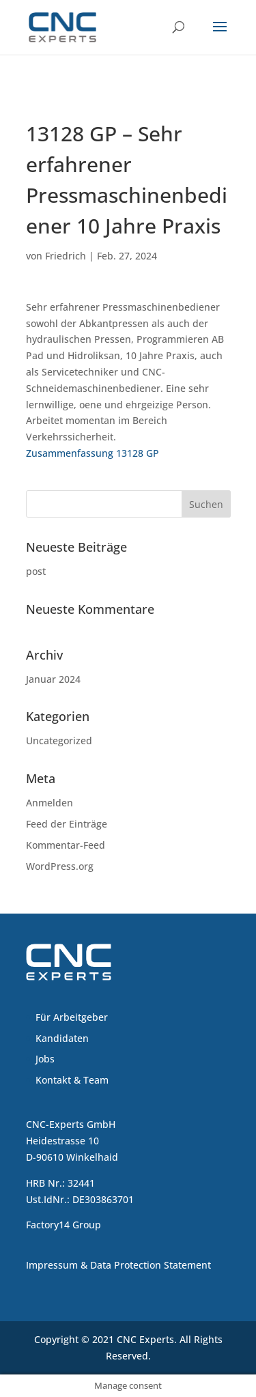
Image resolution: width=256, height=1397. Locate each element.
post (36, 571)
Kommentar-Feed (65, 844)
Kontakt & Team (72, 1079)
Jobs (45, 1058)
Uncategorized (59, 740)
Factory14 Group (63, 1224)
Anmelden (49, 802)
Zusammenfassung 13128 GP (92, 453)
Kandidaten (62, 1038)
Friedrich (65, 255)
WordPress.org (60, 866)
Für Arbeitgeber (71, 1017)
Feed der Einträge (66, 823)
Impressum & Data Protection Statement (118, 1264)
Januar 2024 (53, 679)
